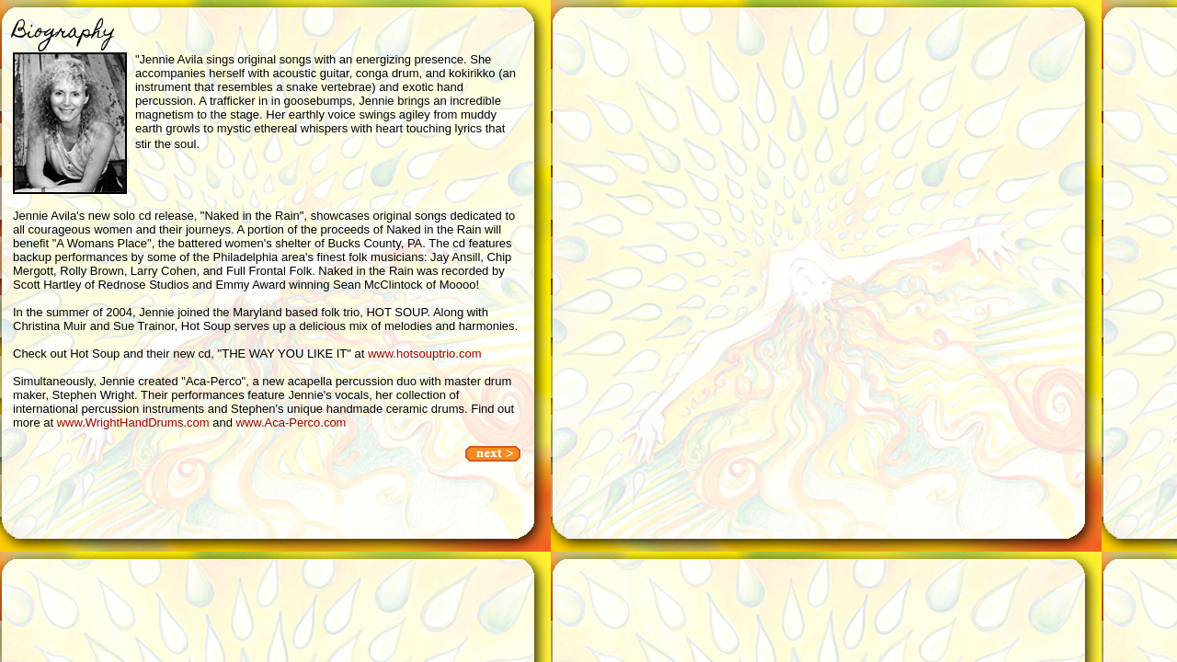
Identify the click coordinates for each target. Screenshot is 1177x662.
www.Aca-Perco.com (291, 422)
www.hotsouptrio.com (425, 353)
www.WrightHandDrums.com (133, 422)
